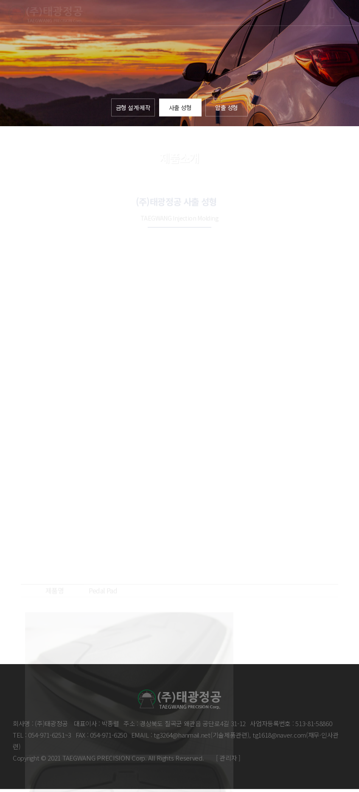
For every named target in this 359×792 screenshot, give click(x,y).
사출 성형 (181, 108)
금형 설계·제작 (133, 108)
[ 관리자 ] (228, 760)
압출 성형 (228, 108)
